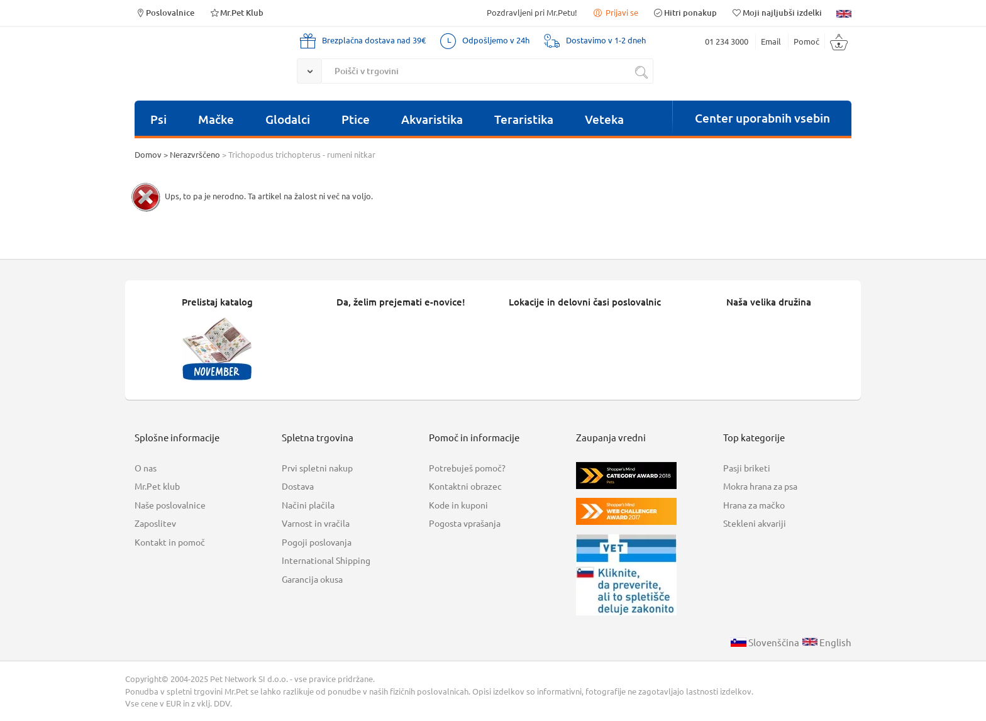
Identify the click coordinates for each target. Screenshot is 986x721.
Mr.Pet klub (157, 486)
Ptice (355, 119)
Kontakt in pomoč (170, 542)
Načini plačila (308, 504)
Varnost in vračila (316, 523)
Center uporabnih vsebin (762, 118)
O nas (146, 467)
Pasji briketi (746, 467)
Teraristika (523, 119)
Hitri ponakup (685, 12)
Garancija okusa (312, 579)
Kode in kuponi (458, 504)
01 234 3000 (726, 41)
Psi (158, 119)
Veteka (604, 119)
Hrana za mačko (754, 504)
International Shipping (326, 560)
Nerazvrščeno (195, 154)
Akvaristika (432, 119)
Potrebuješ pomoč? (467, 467)
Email (771, 41)
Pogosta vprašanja (465, 523)
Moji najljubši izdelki (776, 12)
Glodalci (287, 119)
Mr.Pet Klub (236, 12)
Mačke (216, 119)
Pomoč (806, 41)
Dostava (298, 486)
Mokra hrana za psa (760, 486)
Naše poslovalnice (170, 504)
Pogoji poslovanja (317, 542)
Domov (148, 154)
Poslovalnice (164, 12)
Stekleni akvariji (754, 523)
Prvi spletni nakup (317, 467)
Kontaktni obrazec (465, 486)
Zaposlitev (155, 523)
